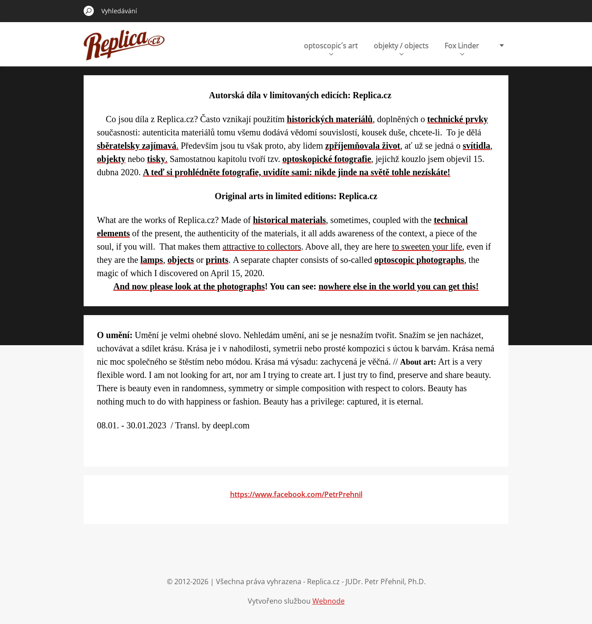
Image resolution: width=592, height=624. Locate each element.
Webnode (328, 601)
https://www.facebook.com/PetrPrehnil (296, 494)
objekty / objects (401, 48)
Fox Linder (462, 48)
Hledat (89, 11)
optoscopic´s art (330, 48)
